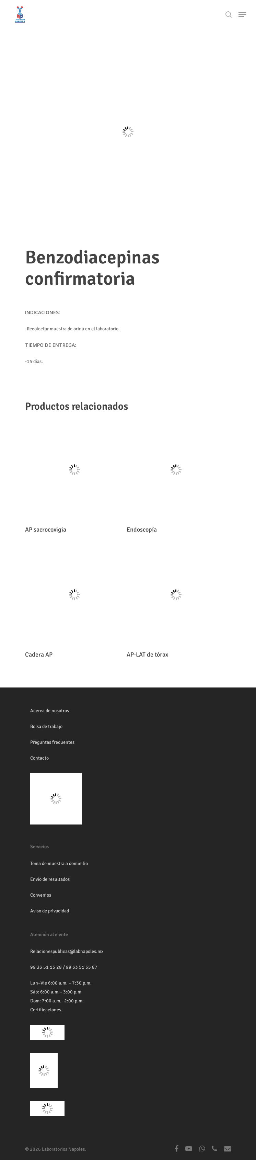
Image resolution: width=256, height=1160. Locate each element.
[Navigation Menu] (242, 14)
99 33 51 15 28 (46, 967)
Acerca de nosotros (49, 711)
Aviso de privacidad (49, 911)
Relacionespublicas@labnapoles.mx (66, 951)
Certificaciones (45, 1010)
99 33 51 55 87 (81, 967)
